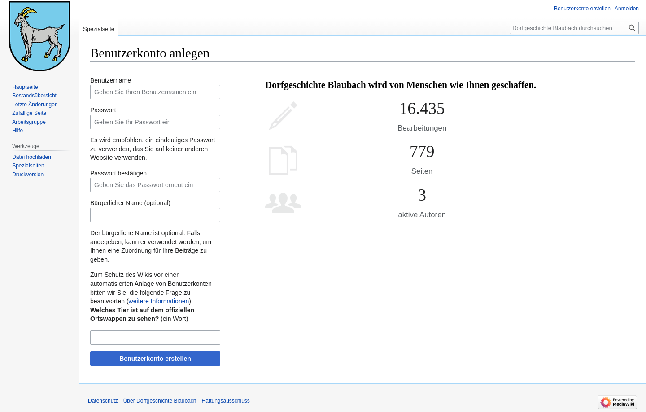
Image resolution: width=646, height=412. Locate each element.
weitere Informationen (159, 301)
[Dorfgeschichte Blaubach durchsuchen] (574, 28)
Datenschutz (103, 401)
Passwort (103, 110)
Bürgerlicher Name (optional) (130, 202)
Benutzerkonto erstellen (155, 358)
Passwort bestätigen (118, 173)
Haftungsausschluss (225, 401)
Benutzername (110, 80)
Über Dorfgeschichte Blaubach (159, 401)
